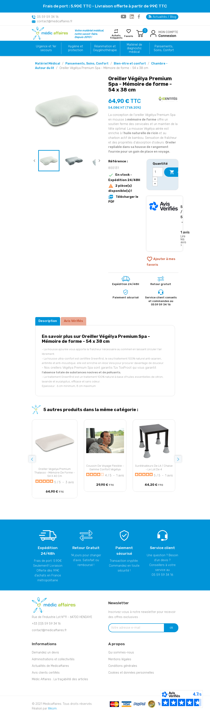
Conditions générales (122, 666)
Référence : (118, 161)
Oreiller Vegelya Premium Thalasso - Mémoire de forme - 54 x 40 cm (54, 472)
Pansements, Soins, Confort (164, 48)
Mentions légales (119, 659)
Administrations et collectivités (53, 659)
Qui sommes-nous (121, 652)
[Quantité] (158, 172)
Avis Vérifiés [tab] (73, 321)
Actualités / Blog (162, 17)
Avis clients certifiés (46, 672)
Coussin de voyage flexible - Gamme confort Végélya (105, 467)
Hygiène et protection (75, 48)
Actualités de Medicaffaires (50, 666)
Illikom (52, 708)
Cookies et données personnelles (131, 672)
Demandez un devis (45, 652)
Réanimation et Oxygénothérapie (105, 48)
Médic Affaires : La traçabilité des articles (60, 679)
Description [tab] (47, 321)
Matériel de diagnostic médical (134, 48)
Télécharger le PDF (123, 199)
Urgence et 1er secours (46, 48)
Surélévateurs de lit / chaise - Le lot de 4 (154, 467)
